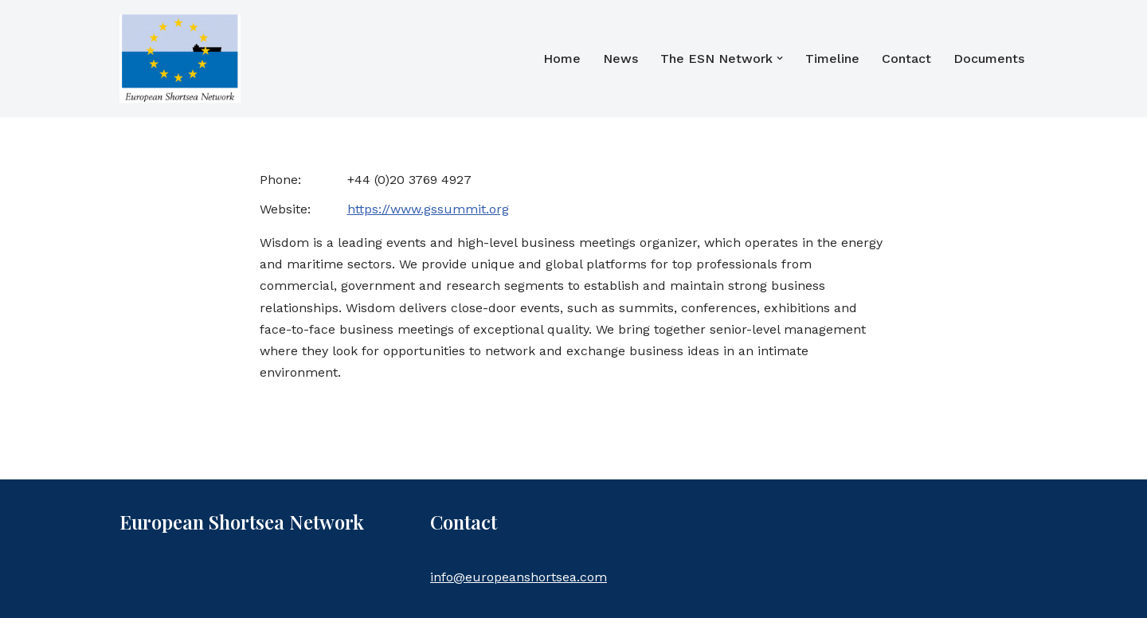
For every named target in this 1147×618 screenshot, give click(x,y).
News (620, 58)
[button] (780, 58)
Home (562, 58)
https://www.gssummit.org (428, 209)
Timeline (832, 58)
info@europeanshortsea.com (518, 577)
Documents (988, 58)
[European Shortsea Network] (180, 58)
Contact (906, 58)
